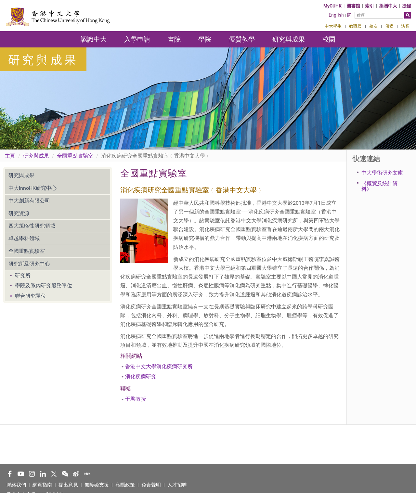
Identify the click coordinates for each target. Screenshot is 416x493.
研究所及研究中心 (29, 264)
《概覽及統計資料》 (379, 186)
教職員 (355, 26)
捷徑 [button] (406, 5)
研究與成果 (36, 156)
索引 (369, 5)
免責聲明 (151, 485)
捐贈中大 (388, 5)
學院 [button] (204, 39)
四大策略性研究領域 (31, 226)
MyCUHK (332, 5)
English (336, 15)
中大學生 (333, 26)
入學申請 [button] (137, 39)
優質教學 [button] (242, 39)
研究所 (23, 275)
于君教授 (135, 399)
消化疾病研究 (140, 376)
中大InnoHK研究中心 (32, 188)
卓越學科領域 (24, 238)
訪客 (405, 26)
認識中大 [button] (94, 39)
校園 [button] (328, 39)
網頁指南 (42, 485)
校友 (373, 26)
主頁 (10, 156)
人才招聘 (177, 485)
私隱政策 (125, 485)
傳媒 (389, 26)
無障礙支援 (96, 485)
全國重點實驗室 (75, 156)
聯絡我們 (16, 485)
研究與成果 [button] (288, 39)
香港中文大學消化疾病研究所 (159, 366)
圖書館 (353, 5)
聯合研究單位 (30, 296)
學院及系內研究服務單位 (43, 285)
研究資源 (18, 213)
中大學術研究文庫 (382, 173)
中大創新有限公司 (29, 201)
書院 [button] (174, 39)
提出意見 (68, 485)
